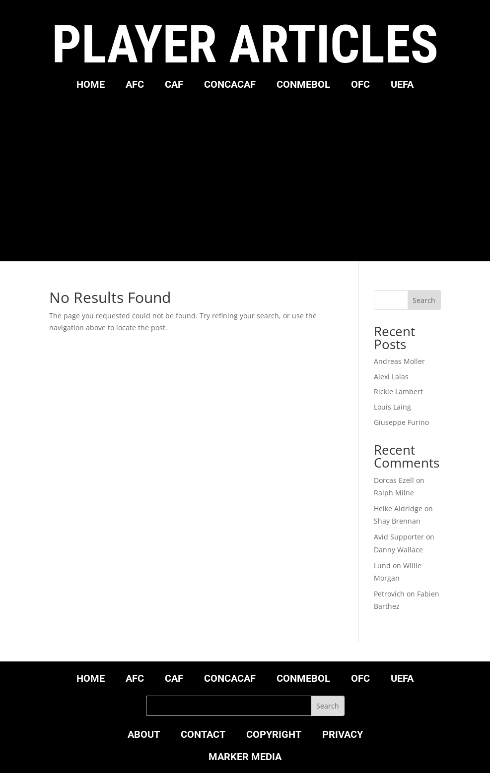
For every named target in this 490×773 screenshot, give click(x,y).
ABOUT (144, 735)
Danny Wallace (398, 549)
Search (424, 300)
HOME (90, 85)
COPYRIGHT (273, 735)
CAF (174, 85)
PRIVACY (342, 735)
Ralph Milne (394, 492)
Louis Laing (392, 407)
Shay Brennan (397, 521)
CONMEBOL (303, 85)
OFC (360, 85)
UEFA (402, 85)
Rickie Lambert (398, 391)
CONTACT (203, 735)
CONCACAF (230, 85)
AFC (135, 85)
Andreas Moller (399, 361)
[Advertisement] (245, 172)
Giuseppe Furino (401, 422)
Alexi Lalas (391, 376)
